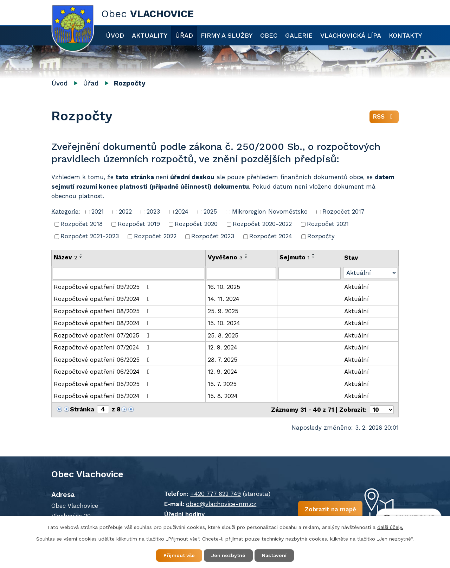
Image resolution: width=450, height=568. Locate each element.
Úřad (184, 35)
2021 (97, 211)
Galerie (299, 35)
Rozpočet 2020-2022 (262, 223)
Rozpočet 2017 (343, 211)
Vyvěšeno (225, 257)
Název (65, 257)
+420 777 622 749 (215, 493)
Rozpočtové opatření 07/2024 (103, 347)
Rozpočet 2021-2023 (89, 236)
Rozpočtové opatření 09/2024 (103, 298)
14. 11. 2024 (223, 298)
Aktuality (149, 35)
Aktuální (356, 286)
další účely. (390, 527)
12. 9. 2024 (222, 347)
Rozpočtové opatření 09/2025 (103, 286)
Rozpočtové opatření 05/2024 (103, 395)
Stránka (82, 409)
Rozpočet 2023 (212, 236)
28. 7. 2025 (222, 359)
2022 (125, 211)
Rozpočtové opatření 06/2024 (103, 371)
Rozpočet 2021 (328, 223)
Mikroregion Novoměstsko (270, 211)
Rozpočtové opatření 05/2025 (103, 383)
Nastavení (274, 555)
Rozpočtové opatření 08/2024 (103, 323)
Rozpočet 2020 (196, 223)
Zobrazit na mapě (330, 509)
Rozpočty (321, 236)
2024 (181, 211)
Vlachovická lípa (350, 35)
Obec (268, 35)
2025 (210, 211)
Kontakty (405, 35)
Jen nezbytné (228, 555)
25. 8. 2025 (223, 335)
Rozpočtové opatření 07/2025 (103, 335)
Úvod (115, 35)
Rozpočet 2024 (270, 236)
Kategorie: (65, 211)
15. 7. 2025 (222, 383)
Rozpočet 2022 (155, 236)
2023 (153, 211)
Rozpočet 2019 (139, 223)
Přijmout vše (179, 555)
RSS (384, 116)
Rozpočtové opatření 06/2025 (103, 359)
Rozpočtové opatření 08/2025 (103, 311)
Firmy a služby (226, 35)
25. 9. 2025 (223, 311)
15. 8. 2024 (223, 395)
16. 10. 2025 (224, 286)
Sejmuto (294, 257)
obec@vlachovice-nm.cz (221, 503)
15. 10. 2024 (224, 323)
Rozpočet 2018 (81, 223)
